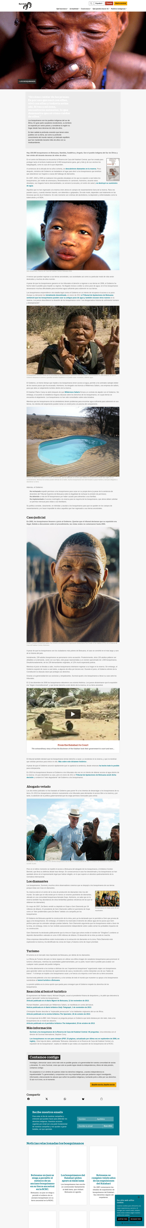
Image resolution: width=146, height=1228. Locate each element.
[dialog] (129, 1210)
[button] (91, 3)
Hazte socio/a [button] (120, 3)
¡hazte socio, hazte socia (103, 1085)
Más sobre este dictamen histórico (72, 762)
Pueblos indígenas (118, 9)
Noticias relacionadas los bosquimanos (55, 1143)
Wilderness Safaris (72, 392)
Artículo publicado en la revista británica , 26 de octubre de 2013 (58, 1014)
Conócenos (85, 9)
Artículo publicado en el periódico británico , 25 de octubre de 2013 (61, 1023)
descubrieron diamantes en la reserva (80, 169)
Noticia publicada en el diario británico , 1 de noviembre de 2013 (59, 1007)
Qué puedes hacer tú (100, 9)
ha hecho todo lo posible (109, 766)
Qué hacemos (61, 9)
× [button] (141, 1197)
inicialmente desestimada (56, 295)
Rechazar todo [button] (136, 1219)
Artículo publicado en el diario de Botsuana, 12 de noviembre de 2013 (58, 1001)
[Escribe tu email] (90, 1126)
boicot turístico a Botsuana (49, 980)
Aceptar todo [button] (122, 1219)
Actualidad (74, 9)
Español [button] (98, 3)
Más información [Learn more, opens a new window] (136, 1215)
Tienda (109, 3)
